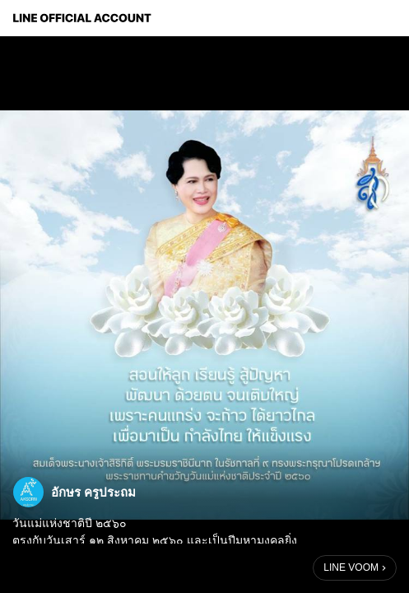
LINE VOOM (351, 567)
